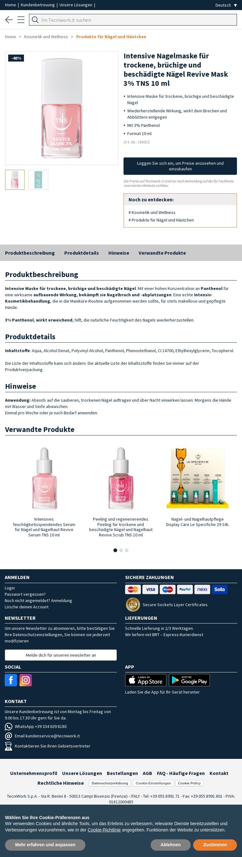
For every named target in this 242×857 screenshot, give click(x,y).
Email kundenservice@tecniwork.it (42, 736)
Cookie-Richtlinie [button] (104, 829)
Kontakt (219, 773)
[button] (115, 550)
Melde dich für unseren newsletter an (61, 655)
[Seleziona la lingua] (226, 5)
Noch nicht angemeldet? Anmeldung (38, 600)
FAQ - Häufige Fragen (181, 773)
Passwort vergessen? (25, 594)
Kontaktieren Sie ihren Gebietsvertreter (47, 746)
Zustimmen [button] (215, 844)
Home (11, 5)
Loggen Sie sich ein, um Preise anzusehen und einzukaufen (180, 166)
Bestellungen (122, 773)
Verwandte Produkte (162, 253)
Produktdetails (81, 253)
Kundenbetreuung (38, 5)
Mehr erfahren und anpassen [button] (45, 844)
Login (10, 588)
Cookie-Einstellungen (153, 783)
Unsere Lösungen (76, 5)
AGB (147, 773)
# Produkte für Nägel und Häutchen (161, 220)
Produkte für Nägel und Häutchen (111, 36)
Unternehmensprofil (33, 773)
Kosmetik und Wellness (46, 36)
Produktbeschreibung (30, 253)
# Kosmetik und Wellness (152, 212)
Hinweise (118, 253)
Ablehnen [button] (171, 844)
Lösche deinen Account (27, 607)
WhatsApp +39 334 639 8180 (35, 726)
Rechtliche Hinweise (60, 783)
